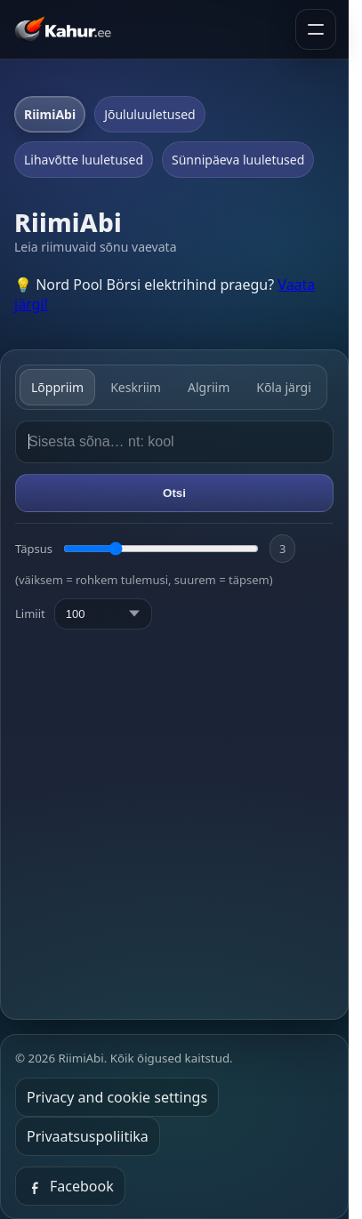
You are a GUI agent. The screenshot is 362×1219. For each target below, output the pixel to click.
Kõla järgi (283, 387)
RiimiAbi (50, 114)
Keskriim (135, 387)
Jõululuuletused (150, 114)
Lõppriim (57, 387)
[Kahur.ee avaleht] (66, 29)
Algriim (208, 387)
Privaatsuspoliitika (88, 1136)
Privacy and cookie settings (117, 1097)
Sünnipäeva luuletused (238, 159)
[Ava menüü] (315, 29)
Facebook (70, 1186)
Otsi (174, 493)
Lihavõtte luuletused (83, 159)
